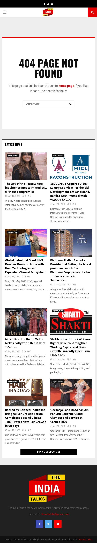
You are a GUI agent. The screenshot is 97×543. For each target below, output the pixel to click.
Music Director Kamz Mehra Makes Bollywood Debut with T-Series (25, 343)
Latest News (13, 144)
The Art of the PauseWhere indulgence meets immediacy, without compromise (26, 188)
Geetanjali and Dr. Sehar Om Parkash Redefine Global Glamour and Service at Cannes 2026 (69, 416)
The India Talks (84, 539)
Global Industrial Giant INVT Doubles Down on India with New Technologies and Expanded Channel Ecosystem (25, 266)
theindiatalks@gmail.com (55, 514)
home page (66, 86)
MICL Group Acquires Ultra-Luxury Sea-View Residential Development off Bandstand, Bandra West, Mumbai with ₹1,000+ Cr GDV (70, 192)
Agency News (13, 155)
